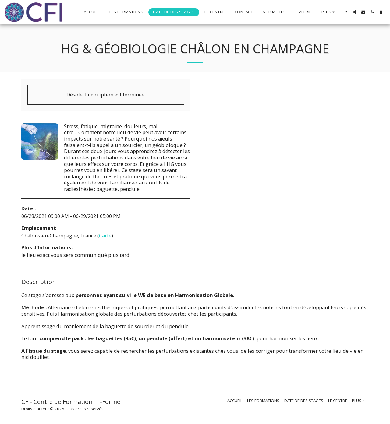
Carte (105, 235)
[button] (346, 12)
